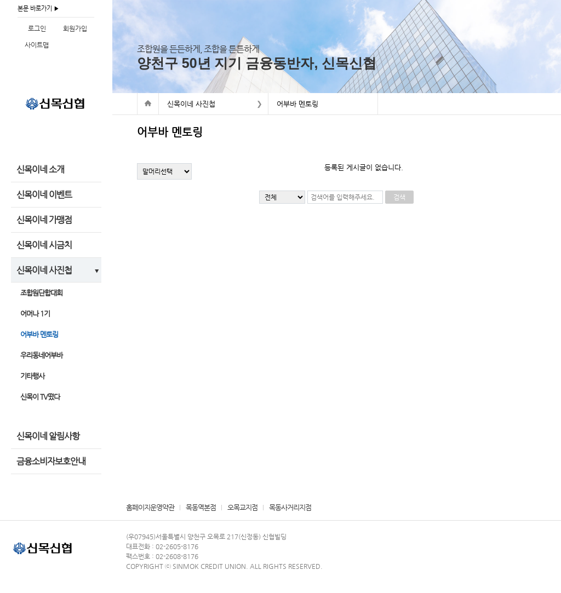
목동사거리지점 (290, 507)
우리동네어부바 (41, 355)
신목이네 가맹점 (44, 220)
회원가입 (75, 28)
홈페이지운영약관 (150, 507)
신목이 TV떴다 (40, 397)
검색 (399, 197)
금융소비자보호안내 (50, 461)
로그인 (37, 28)
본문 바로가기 (35, 8)
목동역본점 (201, 507)
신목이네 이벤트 (44, 194)
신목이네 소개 (40, 169)
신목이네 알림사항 (47, 436)
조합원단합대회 (41, 293)
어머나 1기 (35, 313)
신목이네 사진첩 (44, 270)
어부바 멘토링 (39, 334)
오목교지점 (242, 507)
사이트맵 (37, 45)
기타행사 (32, 376)
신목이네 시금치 (44, 245)
